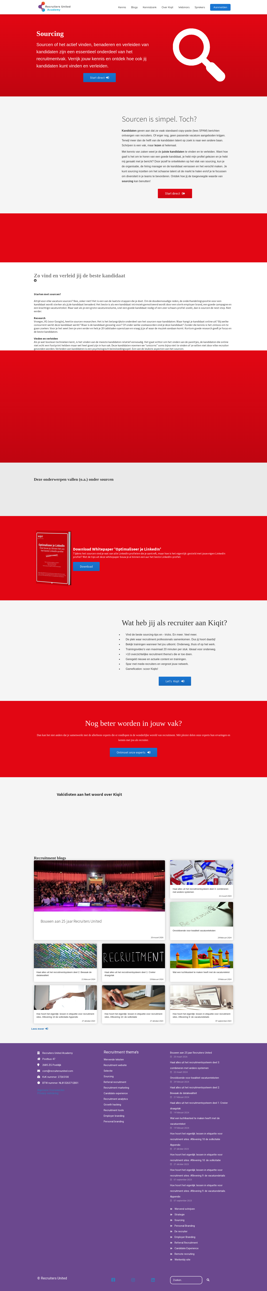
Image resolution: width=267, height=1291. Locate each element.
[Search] (208, 1280)
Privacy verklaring (47, 1093)
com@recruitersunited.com (57, 1071)
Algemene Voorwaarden (50, 1090)
